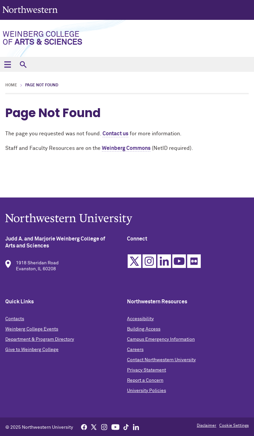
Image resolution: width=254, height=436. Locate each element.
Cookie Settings (234, 426)
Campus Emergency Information (161, 341)
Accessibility (140, 321)
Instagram (149, 263)
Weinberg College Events (31, 331)
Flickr (194, 263)
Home (11, 85)
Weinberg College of (42, 38)
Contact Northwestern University (161, 362)
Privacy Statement (146, 372)
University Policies (146, 392)
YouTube (179, 263)
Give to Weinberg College (32, 351)
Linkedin (164, 263)
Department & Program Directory (39, 341)
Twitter (134, 263)
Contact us (115, 133)
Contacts (14, 321)
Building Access (143, 331)
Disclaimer (206, 426)
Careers (135, 351)
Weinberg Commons (126, 148)
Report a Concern (145, 382)
